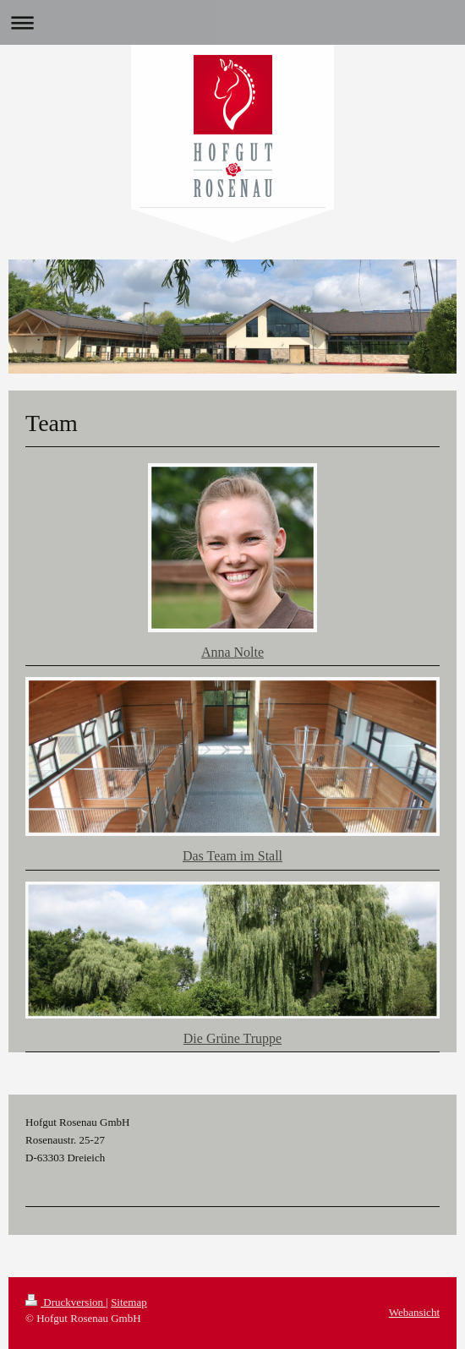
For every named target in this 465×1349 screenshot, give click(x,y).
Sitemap (129, 1302)
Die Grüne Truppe (232, 1038)
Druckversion (65, 1302)
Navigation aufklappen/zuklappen (232, 22)
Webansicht (414, 1312)
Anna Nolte (232, 652)
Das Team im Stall (232, 856)
